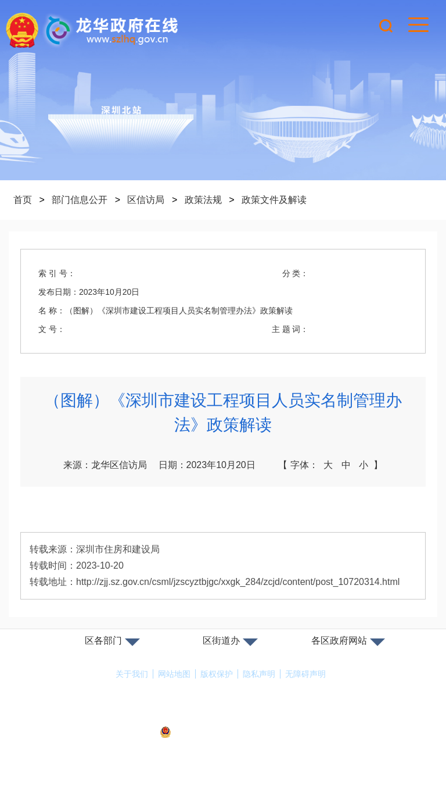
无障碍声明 (305, 674)
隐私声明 (259, 674)
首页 (22, 200)
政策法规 (203, 200)
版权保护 (216, 674)
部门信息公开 (79, 200)
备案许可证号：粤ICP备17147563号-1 (223, 716)
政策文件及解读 (274, 200)
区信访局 (145, 200)
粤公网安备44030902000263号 (223, 732)
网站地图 (174, 674)
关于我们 (132, 674)
